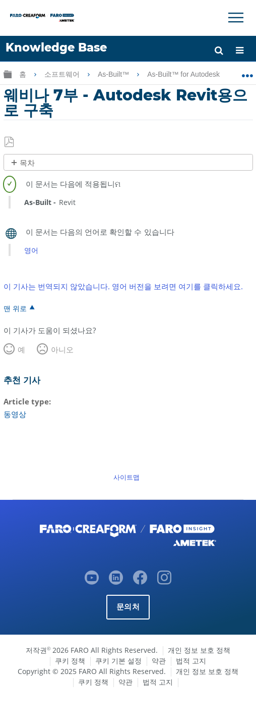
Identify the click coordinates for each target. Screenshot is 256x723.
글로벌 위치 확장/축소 (247, 72)
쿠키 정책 (70, 660)
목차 (27, 163)
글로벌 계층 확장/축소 (8, 74)
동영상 (15, 414)
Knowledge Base (56, 47)
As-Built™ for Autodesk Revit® (196, 74)
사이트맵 (126, 477)
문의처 (128, 606)
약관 (159, 660)
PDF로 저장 (10, 142)
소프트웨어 (63, 74)
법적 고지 (191, 660)
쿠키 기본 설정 (118, 660)
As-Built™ (114, 74)
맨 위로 (15, 308)
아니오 (62, 349)
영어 (31, 250)
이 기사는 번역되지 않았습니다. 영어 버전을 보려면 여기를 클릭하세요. (123, 286)
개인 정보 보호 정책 (199, 650)
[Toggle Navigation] (236, 18)
